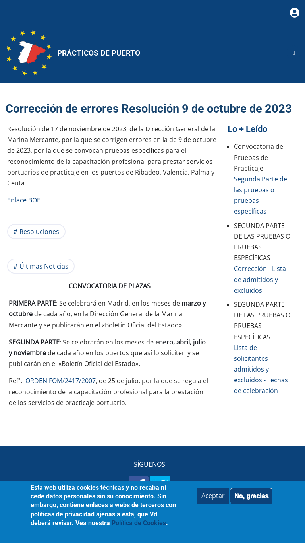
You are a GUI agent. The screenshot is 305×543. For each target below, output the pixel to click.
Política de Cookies (139, 529)
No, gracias (251, 501)
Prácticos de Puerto (98, 53)
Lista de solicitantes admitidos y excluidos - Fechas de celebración (261, 369)
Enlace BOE (24, 200)
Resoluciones (39, 231)
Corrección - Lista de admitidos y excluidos (260, 279)
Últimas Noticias (43, 266)
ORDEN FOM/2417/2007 (60, 380)
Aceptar (213, 501)
